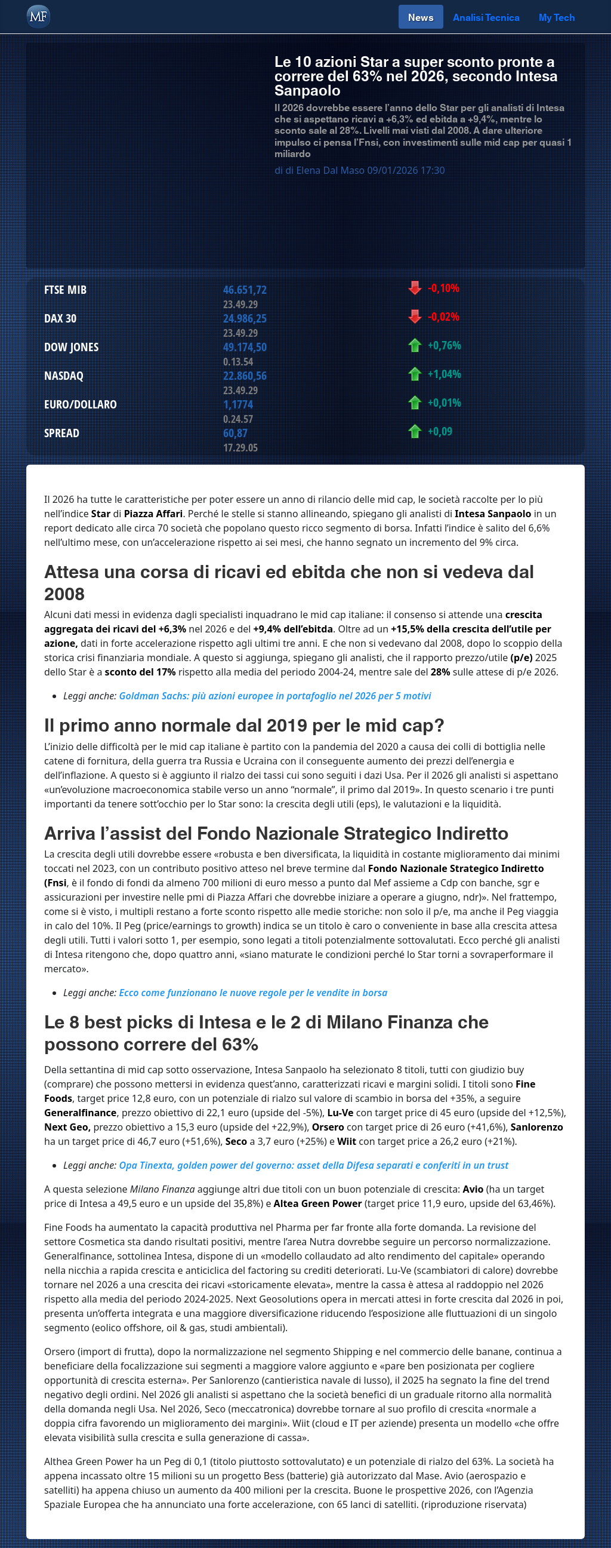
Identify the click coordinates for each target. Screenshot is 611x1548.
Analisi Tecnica (486, 16)
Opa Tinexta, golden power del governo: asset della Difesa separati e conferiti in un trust (314, 1165)
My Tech (557, 16)
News (421, 16)
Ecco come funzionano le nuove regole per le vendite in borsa (253, 992)
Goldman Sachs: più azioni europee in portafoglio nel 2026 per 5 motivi (275, 695)
